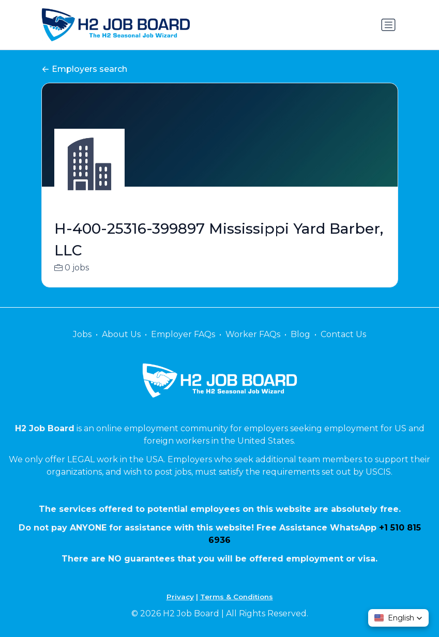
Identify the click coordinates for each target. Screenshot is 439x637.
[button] (398, 618)
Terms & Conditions (236, 597)
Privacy (180, 597)
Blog (300, 334)
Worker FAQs (252, 334)
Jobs (82, 334)
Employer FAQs (183, 334)
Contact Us (343, 334)
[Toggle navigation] (388, 25)
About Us (121, 334)
